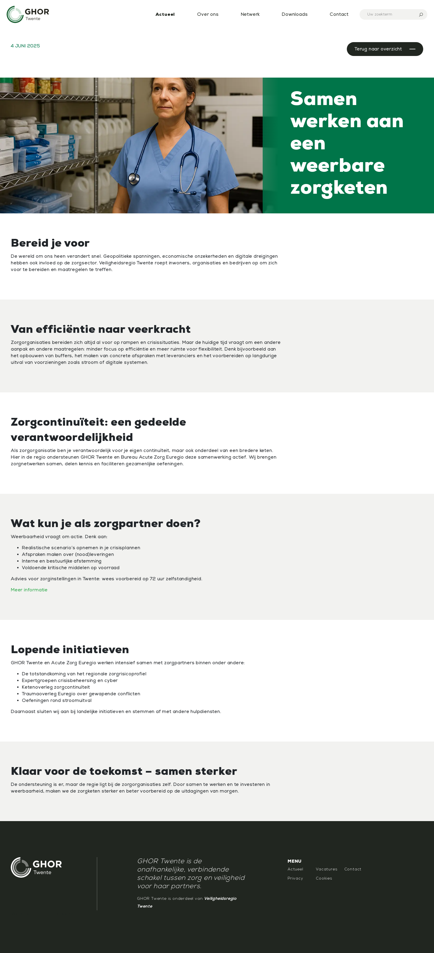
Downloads (295, 14)
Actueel (165, 14)
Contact (339, 14)
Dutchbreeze (58, 913)
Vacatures (326, 869)
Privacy (295, 878)
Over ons (207, 14)
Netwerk (250, 14)
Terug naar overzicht (378, 49)
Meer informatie (29, 590)
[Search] (393, 14)
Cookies (324, 878)
